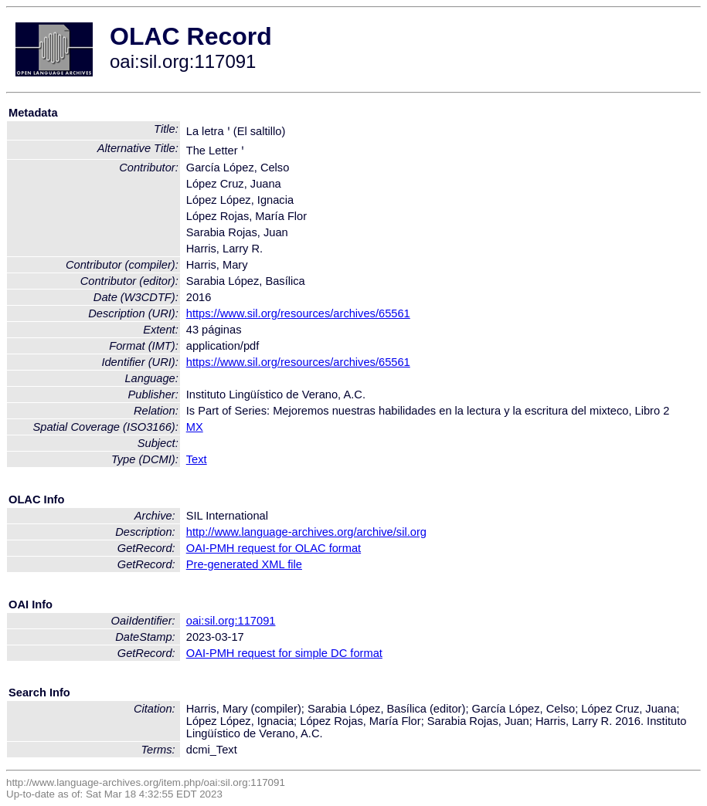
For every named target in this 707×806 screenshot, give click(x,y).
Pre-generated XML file (244, 564)
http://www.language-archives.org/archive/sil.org (306, 532)
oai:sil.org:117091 (231, 621)
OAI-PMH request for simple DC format (284, 653)
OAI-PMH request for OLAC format (273, 548)
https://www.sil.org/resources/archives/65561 (298, 313)
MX (194, 427)
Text (196, 459)
